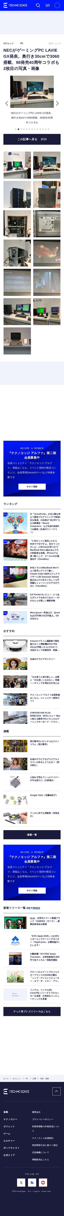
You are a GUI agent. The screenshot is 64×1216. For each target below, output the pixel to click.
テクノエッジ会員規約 (42, 1138)
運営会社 (36, 1112)
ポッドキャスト (11, 1148)
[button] (6, 103)
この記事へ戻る (32, 139)
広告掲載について (40, 1152)
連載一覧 (32, 834)
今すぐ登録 (32, 486)
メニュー (48, 5)
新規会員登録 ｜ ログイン (57, 5)
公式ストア (9, 1155)
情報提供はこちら (40, 1159)
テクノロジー (10, 1119)
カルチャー (9, 1141)
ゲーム (6, 1134)
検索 (38, 5)
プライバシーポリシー (42, 1119)
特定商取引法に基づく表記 (45, 1145)
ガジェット (9, 1126)
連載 (5, 1112)
